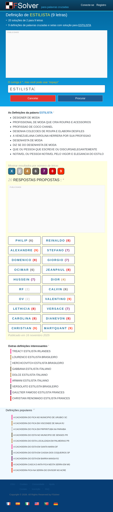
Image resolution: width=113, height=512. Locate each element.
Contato (23, 489)
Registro (101, 5)
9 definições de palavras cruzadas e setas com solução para (49, 25)
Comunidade (38, 484)
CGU (12, 484)
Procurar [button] (80, 98)
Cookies (24, 484)
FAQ (47, 489)
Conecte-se (87, 5)
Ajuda (52, 484)
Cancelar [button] (33, 98)
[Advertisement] (56, 54)
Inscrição (36, 489)
